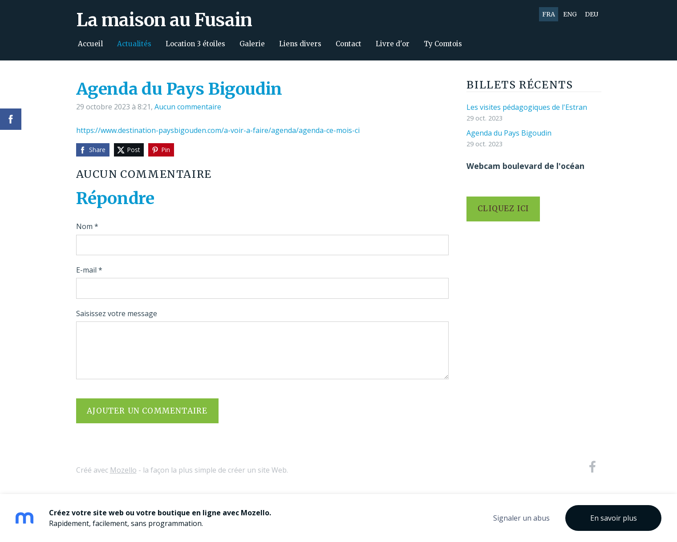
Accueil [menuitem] (90, 44)
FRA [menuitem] (548, 14)
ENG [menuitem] (570, 14)
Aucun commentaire (187, 107)
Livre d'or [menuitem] (392, 44)
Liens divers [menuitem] (300, 44)
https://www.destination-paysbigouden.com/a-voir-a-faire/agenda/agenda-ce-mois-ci (218, 130)
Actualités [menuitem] (134, 44)
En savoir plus (613, 518)
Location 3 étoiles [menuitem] (195, 44)
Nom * (87, 226)
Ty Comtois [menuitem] (443, 44)
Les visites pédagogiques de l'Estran (526, 107)
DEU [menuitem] (591, 14)
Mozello (123, 470)
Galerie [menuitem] (252, 44)
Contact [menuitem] (348, 44)
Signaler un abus (521, 518)
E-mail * (89, 270)
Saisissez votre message (116, 313)
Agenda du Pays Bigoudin (508, 133)
